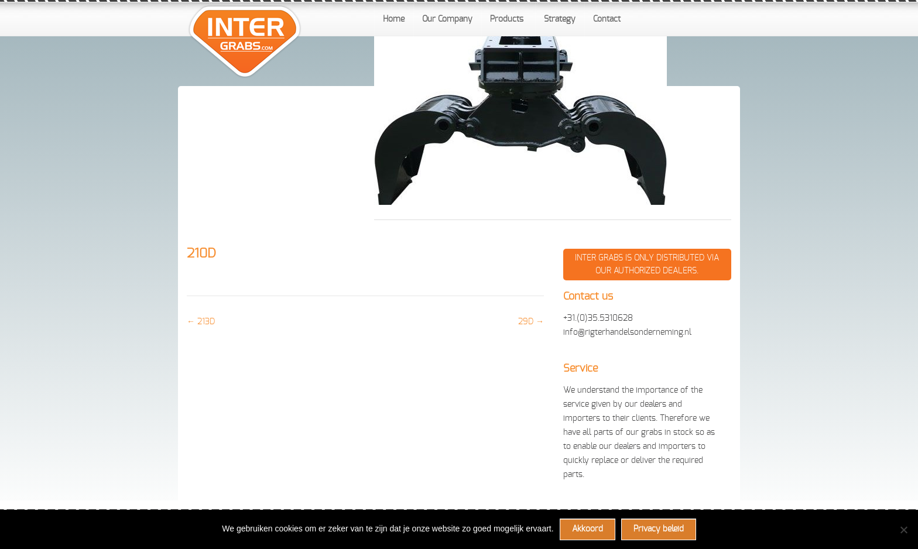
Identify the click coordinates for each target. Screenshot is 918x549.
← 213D (201, 322)
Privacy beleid (658, 529)
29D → (531, 322)
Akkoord (587, 529)
